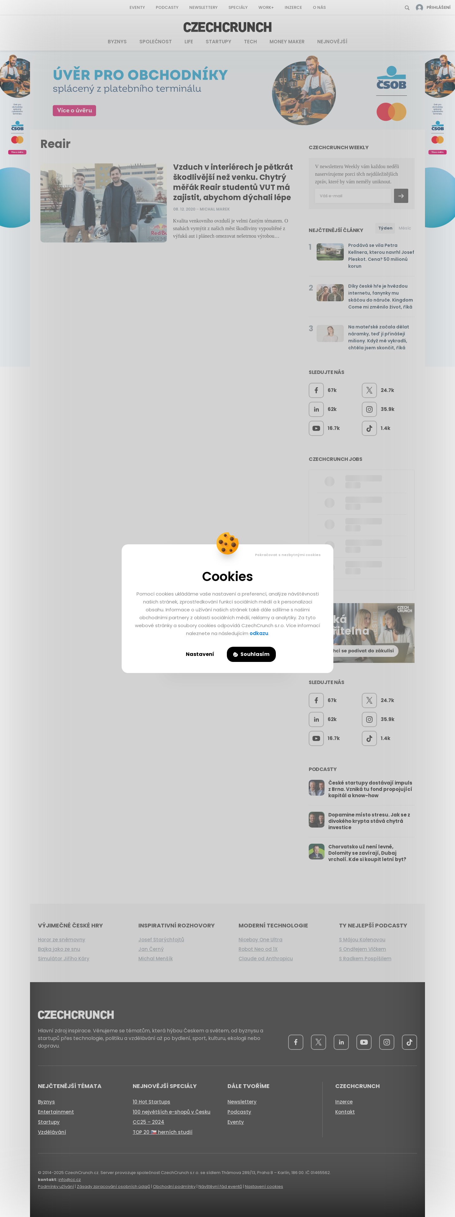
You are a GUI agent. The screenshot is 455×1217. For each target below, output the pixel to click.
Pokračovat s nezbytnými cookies (288, 554)
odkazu (259, 633)
